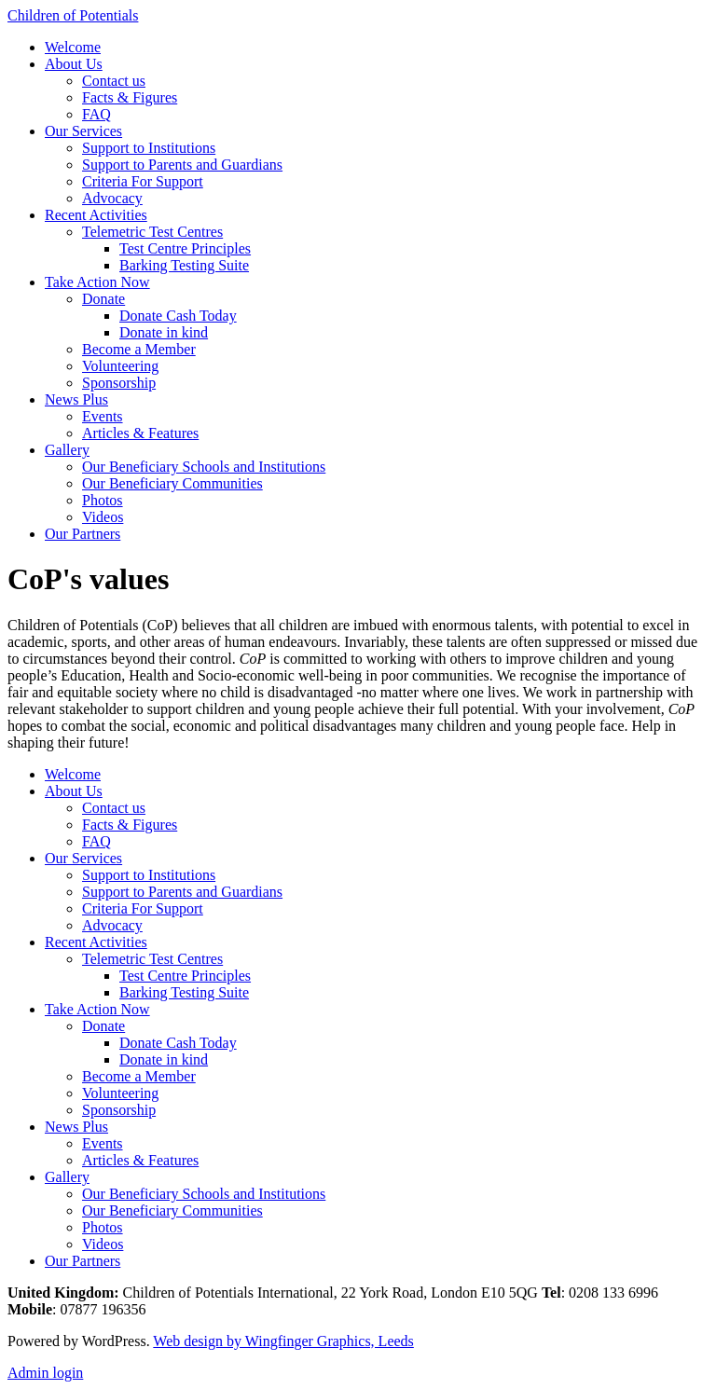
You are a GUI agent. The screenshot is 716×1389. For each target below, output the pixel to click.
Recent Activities (96, 215)
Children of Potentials (72, 15)
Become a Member (139, 349)
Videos (102, 517)
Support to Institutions (148, 148)
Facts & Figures (129, 97)
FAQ (96, 114)
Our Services (83, 131)
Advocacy (112, 198)
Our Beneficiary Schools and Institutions (203, 466)
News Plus (76, 399)
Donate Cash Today (178, 315)
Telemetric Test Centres (152, 232)
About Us (74, 64)
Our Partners (82, 534)
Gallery (67, 450)
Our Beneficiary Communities (172, 483)
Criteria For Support (142, 181)
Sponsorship (119, 383)
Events (102, 416)
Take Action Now (97, 282)
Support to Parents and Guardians (182, 164)
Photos (102, 500)
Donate (103, 299)
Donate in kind (163, 332)
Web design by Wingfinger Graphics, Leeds (283, 1341)
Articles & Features (140, 433)
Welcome (73, 47)
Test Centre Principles (185, 248)
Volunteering (120, 366)
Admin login (45, 1373)
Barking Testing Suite (184, 265)
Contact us (113, 81)
